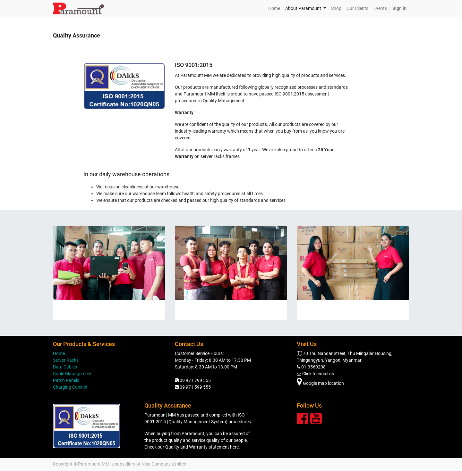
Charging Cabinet (70, 387)
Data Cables (65, 366)
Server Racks (66, 360)
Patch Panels (66, 380)
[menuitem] (274, 8)
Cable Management (72, 373)
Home (59, 353)
